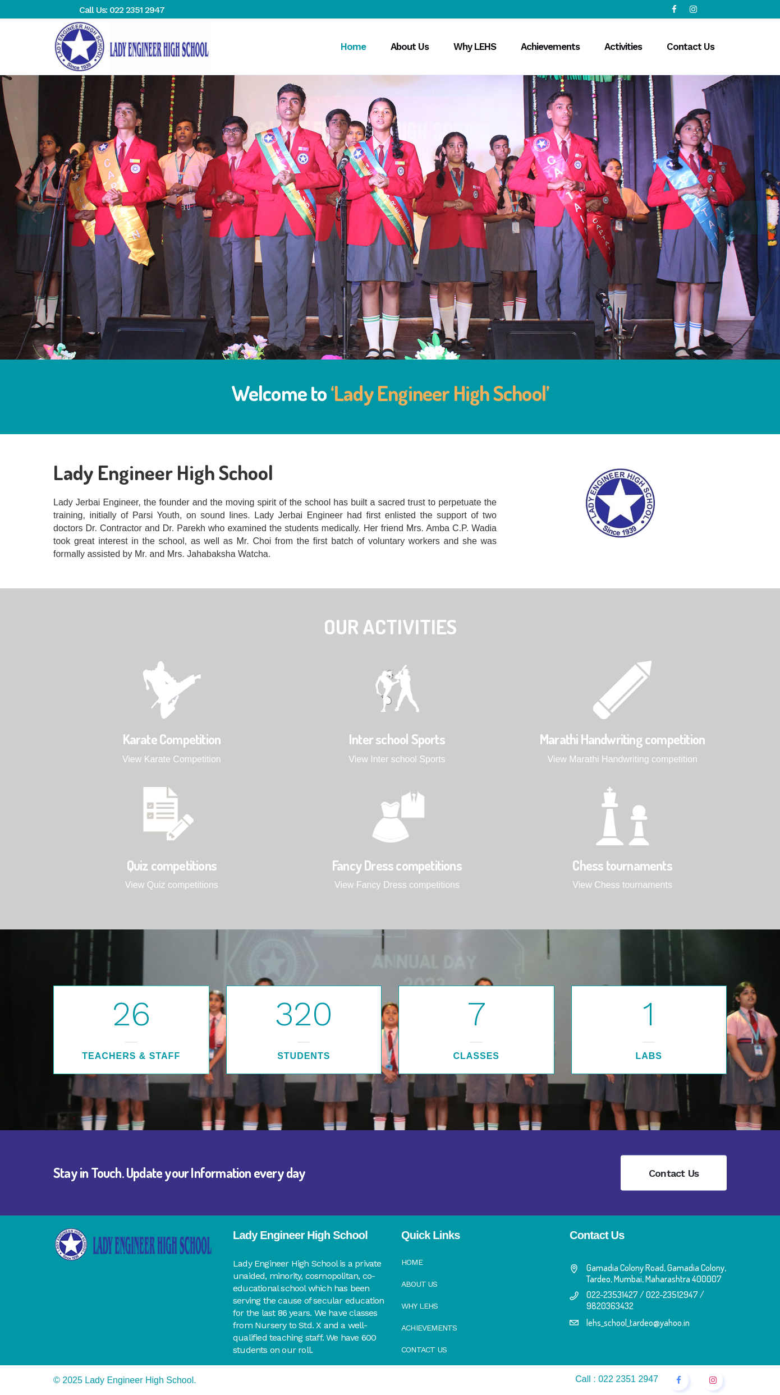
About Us (419, 1283)
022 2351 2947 (136, 9)
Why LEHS (419, 1305)
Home (412, 1262)
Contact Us (674, 1173)
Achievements (429, 1327)
